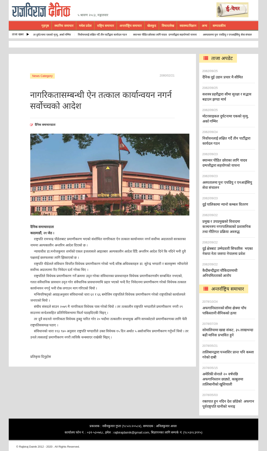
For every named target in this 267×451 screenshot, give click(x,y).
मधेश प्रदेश (85, 25)
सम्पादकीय (219, 25)
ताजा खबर (20, 34)
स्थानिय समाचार (63, 25)
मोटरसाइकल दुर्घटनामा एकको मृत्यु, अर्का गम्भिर (48, 34)
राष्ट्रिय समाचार (105, 25)
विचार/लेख (168, 25)
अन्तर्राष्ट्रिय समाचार (130, 25)
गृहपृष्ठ (45, 25)
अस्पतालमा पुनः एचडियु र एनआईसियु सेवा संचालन (229, 34)
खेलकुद (151, 25)
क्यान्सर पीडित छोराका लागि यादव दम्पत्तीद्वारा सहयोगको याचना (165, 34)
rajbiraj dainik (43, 9)
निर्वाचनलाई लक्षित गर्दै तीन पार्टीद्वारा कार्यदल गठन (103, 34)
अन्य (204, 25)
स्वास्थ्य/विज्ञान (188, 25)
